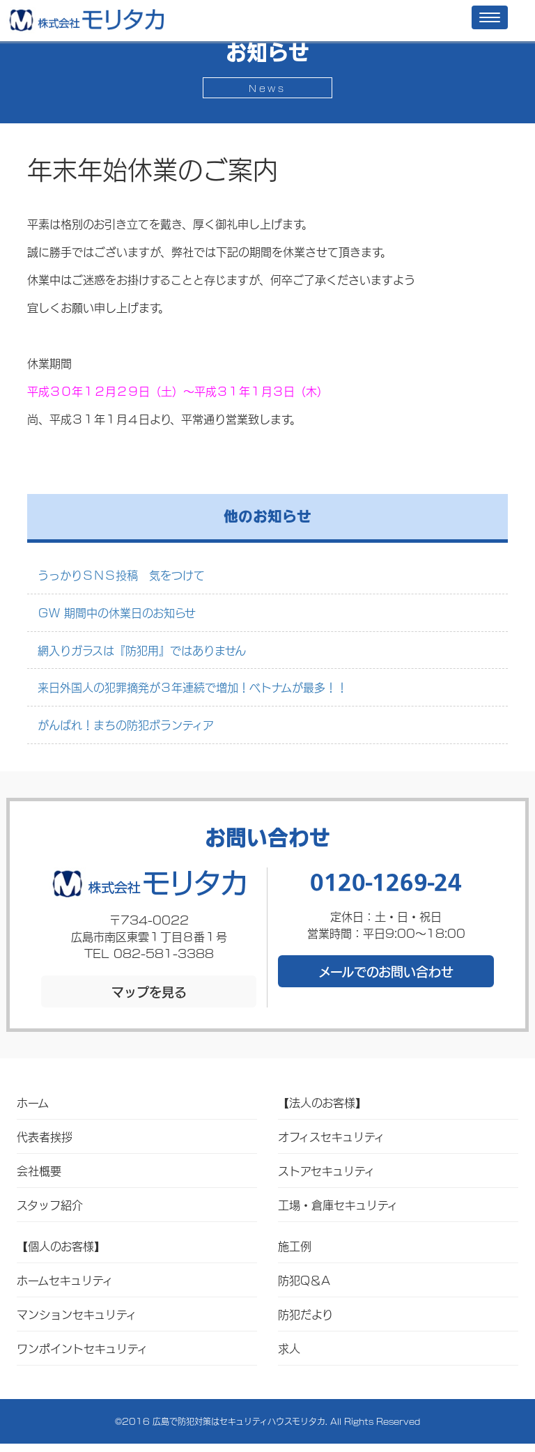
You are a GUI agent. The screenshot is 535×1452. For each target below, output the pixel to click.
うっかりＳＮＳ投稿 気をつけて (121, 574)
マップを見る (149, 991)
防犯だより (305, 1313)
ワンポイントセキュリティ (82, 1348)
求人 (289, 1348)
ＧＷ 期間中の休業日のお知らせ (117, 612)
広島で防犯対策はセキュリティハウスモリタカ (239, 1421)
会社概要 (39, 1170)
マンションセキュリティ (77, 1313)
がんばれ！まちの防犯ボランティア (126, 724)
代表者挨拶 (44, 1136)
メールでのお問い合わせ (385, 971)
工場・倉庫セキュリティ (338, 1204)
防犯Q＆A (304, 1279)
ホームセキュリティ (65, 1279)
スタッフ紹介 (50, 1204)
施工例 (294, 1245)
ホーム (33, 1102)
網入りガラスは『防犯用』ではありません (142, 649)
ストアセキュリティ (326, 1170)
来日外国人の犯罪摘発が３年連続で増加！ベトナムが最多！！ (193, 686)
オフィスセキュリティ (331, 1136)
